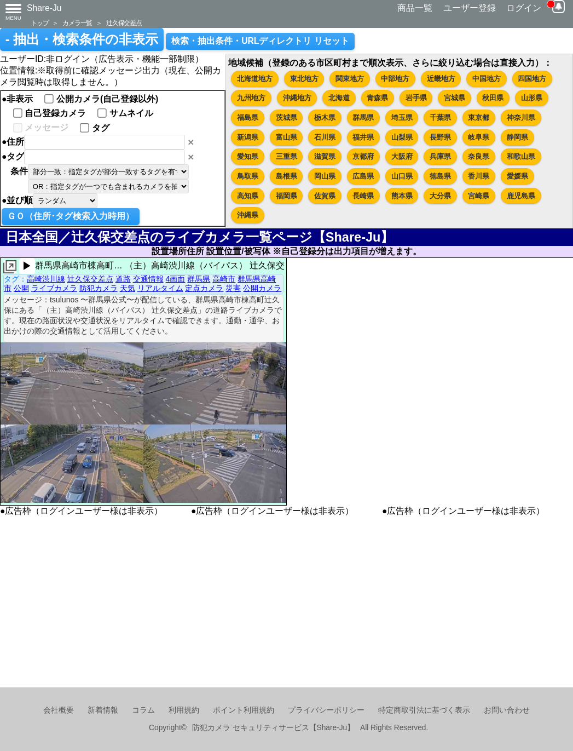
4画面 (176, 278)
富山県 (286, 137)
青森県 (377, 98)
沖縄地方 (297, 98)
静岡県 (517, 137)
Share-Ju (44, 8)
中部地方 (395, 78)
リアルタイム (160, 288)
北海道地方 (255, 78)
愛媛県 (517, 176)
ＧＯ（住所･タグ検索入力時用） (70, 216)
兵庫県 (440, 156)
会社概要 (58, 710)
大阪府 (402, 156)
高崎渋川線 (46, 278)
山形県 (531, 98)
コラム (143, 710)
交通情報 (148, 278)
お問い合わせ (507, 710)
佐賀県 (324, 196)
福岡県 (286, 196)
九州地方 (251, 98)
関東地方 (349, 78)
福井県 (363, 137)
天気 (127, 288)
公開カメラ (262, 288)
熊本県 (402, 196)
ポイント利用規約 (243, 710)
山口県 (402, 176)
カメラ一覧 (77, 22)
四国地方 (532, 78)
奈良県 (478, 156)
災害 (233, 288)
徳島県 (440, 176)
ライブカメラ (54, 288)
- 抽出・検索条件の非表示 (81, 39)
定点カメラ (204, 288)
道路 (123, 278)
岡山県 (324, 176)
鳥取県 (247, 176)
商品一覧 (414, 8)
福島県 (247, 117)
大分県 (440, 196)
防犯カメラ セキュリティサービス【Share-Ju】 (273, 728)
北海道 (339, 98)
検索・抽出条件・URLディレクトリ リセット (260, 40)
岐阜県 (478, 137)
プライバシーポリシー (326, 710)
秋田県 (492, 98)
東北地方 (304, 78)
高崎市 (223, 278)
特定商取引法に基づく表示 (424, 710)
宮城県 (454, 98)
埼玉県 (402, 117)
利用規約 (184, 710)
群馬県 (363, 117)
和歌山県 (521, 156)
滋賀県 (324, 156)
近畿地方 (441, 78)
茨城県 (286, 117)
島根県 (286, 176)
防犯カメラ (98, 288)
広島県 (363, 176)
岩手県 (416, 98)
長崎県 (363, 196)
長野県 (440, 137)
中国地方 (486, 78)
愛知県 (247, 156)
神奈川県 (521, 117)
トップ (39, 22)
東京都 (478, 117)
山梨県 (402, 137)
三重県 (286, 156)
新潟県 (247, 137)
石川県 (324, 137)
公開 (21, 288)
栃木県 (324, 117)
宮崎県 (478, 196)
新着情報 (103, 710)
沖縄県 (247, 215)
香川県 (478, 176)
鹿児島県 (521, 196)
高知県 (247, 196)
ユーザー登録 (469, 8)
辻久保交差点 (124, 22)
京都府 (363, 156)
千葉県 (440, 117)
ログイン (523, 8)
